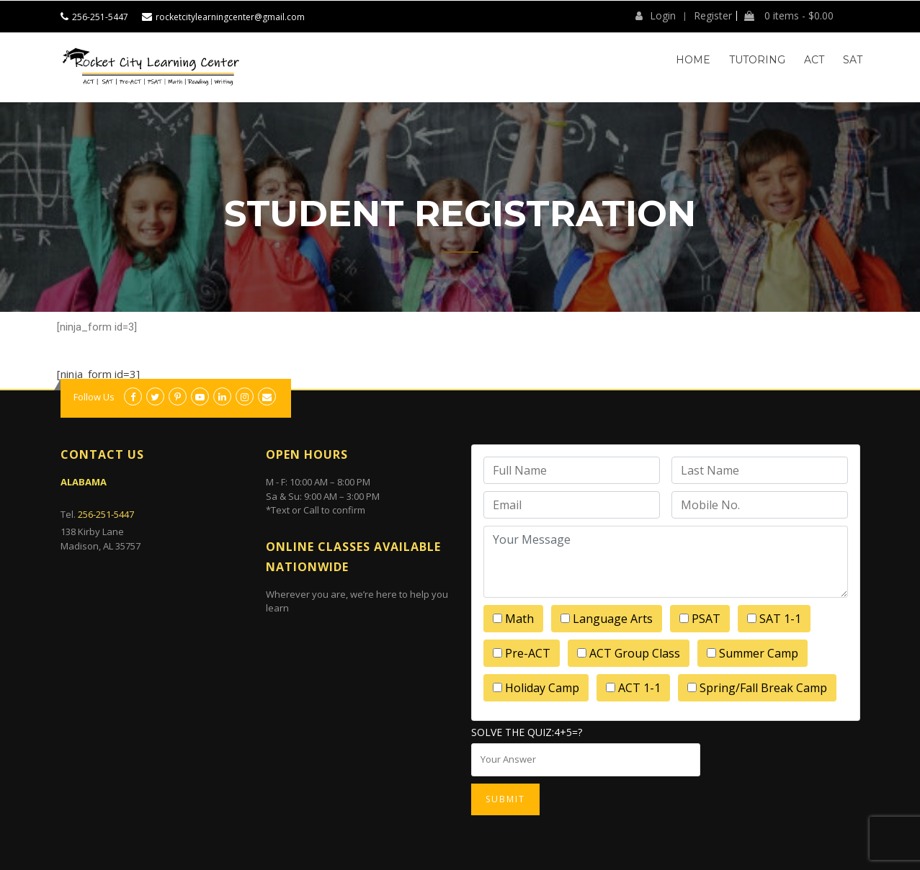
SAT (852, 59)
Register (713, 16)
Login (655, 16)
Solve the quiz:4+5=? (526, 732)
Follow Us (94, 396)
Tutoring (757, 59)
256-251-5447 (100, 17)
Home (693, 59)
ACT (814, 59)
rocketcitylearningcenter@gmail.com (230, 17)
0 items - (789, 16)
